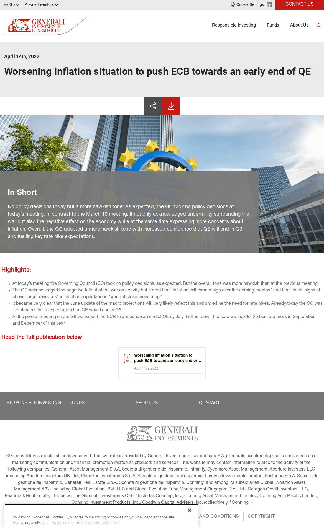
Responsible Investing (234, 26)
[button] (247, 5)
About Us (299, 26)
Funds (273, 26)
